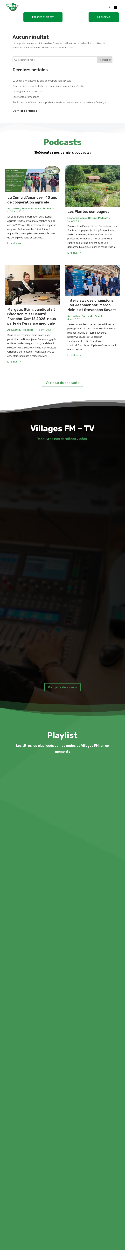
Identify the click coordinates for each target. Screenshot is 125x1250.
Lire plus (14, 243)
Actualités (13, 208)
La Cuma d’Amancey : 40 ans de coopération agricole (42, 80)
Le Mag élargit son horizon (27, 91)
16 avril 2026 (74, 221)
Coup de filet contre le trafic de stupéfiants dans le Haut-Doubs (48, 86)
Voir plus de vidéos (62, 687)
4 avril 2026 (73, 319)
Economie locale (31, 208)
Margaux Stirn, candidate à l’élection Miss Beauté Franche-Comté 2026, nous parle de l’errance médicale (31, 316)
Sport (98, 316)
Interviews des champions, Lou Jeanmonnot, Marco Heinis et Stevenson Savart (91, 305)
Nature (92, 218)
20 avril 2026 (17, 211)
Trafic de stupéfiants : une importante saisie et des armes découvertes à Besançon (59, 102)
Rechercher (105, 59)
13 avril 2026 (45, 330)
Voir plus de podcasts (62, 383)
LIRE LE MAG (103, 17)
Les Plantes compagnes (26, 96)
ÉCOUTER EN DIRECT (43, 17)
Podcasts (48, 208)
